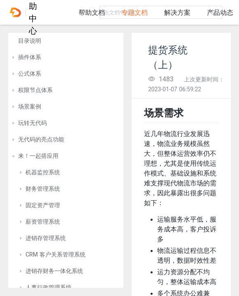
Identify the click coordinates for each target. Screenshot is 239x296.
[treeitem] (65, 41)
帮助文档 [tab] (92, 12)
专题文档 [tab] (134, 12)
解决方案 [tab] (177, 12)
